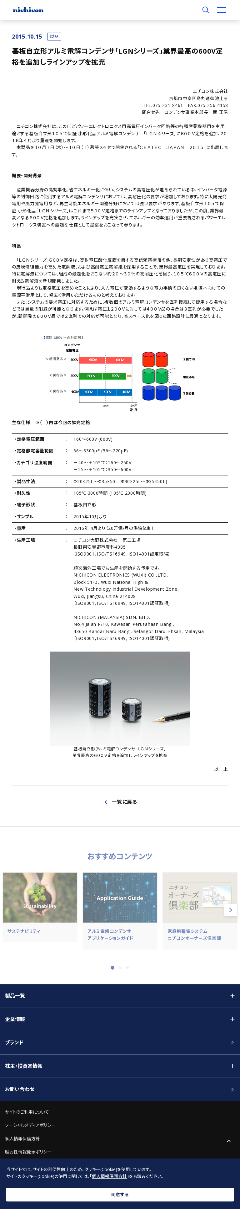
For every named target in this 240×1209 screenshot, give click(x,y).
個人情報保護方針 (22, 1139)
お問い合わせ (19, 1089)
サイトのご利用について (27, 1112)
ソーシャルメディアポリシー (30, 1125)
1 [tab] (112, 971)
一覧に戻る (124, 801)
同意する (120, 1194)
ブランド (14, 1042)
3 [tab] (127, 971)
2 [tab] (120, 971)
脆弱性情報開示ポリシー (28, 1152)
